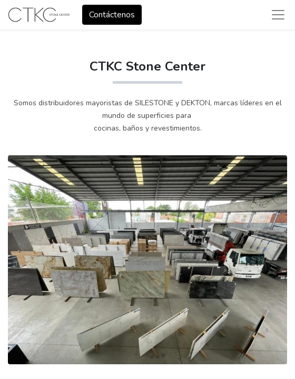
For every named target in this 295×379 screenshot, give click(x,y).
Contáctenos (112, 15)
